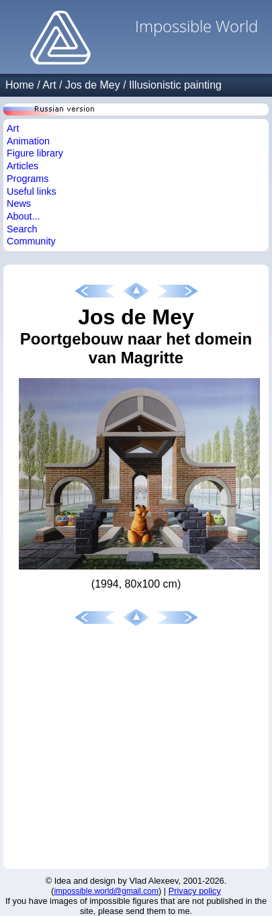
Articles (22, 166)
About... (23, 216)
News (19, 203)
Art (49, 85)
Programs (27, 178)
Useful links (31, 191)
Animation (28, 141)
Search (22, 229)
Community (31, 241)
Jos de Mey (92, 85)
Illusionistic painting (175, 85)
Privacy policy (195, 891)
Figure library (35, 153)
